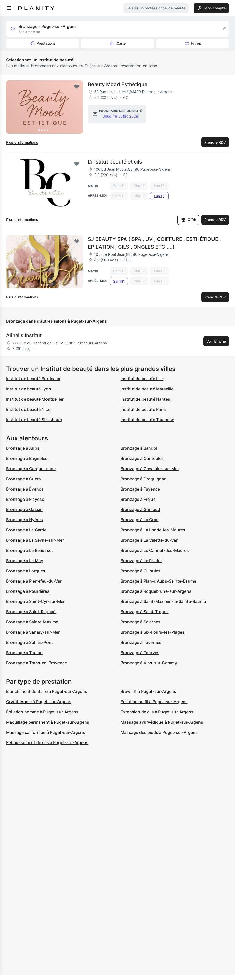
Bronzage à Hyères (24, 519)
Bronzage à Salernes (140, 621)
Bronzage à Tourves (140, 652)
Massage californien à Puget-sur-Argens (45, 732)
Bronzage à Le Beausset (29, 550)
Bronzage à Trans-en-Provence (36, 662)
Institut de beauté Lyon (28, 388)
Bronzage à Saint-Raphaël (31, 611)
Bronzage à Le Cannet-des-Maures (155, 550)
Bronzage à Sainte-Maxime (32, 621)
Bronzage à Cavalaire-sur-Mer (150, 468)
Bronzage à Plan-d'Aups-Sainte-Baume (158, 581)
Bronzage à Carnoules (142, 458)
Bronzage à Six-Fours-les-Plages (152, 632)
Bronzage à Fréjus (138, 499)
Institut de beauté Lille (142, 378)
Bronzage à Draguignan (144, 478)
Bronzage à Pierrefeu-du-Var (34, 581)
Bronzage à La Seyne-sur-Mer (35, 540)
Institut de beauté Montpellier (35, 399)
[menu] (9, 8)
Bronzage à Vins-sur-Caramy (149, 662)
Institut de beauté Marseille (147, 388)
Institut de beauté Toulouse (147, 419)
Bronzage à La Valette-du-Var (149, 540)
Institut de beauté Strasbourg (35, 419)
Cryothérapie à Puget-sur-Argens (38, 701)
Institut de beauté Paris (143, 409)
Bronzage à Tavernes (141, 642)
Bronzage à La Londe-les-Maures (153, 529)
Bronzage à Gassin (24, 509)
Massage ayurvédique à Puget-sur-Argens (162, 722)
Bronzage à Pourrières (27, 591)
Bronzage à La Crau (140, 519)
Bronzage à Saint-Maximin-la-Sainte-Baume (163, 601)
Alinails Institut (24, 335)
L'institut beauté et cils (115, 162)
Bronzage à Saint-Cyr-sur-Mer (35, 601)
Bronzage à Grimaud (140, 509)
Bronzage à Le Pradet (141, 560)
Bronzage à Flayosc (25, 499)
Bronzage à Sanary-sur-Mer (33, 632)
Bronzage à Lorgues (25, 570)
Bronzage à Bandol (139, 448)
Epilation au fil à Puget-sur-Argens (154, 701)
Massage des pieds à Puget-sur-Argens (159, 732)
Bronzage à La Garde (26, 529)
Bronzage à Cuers (23, 478)
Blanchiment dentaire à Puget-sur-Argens (46, 691)
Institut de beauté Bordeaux (33, 378)
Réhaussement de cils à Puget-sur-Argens (47, 742)
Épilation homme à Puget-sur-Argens (42, 711)
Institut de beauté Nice (28, 409)
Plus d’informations (22, 142)
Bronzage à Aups (22, 448)
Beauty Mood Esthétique (117, 84)
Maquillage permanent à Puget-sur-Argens (47, 722)
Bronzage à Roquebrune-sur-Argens (156, 591)
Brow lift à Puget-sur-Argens (148, 691)
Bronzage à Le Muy (24, 560)
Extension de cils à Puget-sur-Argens (157, 711)
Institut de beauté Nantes (145, 399)
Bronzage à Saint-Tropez (145, 611)
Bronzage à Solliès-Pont (29, 642)
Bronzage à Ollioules (140, 570)
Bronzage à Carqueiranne (31, 468)
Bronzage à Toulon (24, 652)
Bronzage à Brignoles (27, 458)
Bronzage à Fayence (140, 489)
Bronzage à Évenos (25, 489)
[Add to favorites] (77, 87)
